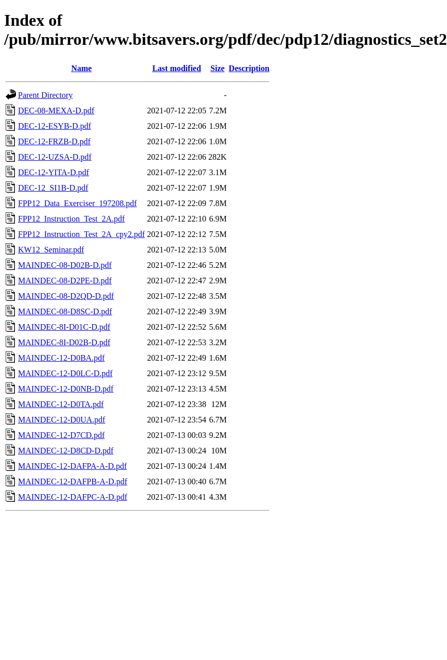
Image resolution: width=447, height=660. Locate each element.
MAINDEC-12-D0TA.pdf (61, 404)
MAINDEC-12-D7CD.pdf (61, 435)
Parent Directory (45, 95)
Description (249, 68)
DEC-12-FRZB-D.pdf (54, 141)
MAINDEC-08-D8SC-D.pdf (65, 311)
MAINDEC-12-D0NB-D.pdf (65, 388)
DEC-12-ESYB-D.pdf (54, 126)
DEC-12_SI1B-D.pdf (53, 187)
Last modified (176, 68)
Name (81, 68)
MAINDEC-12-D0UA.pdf (61, 419)
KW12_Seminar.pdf (51, 249)
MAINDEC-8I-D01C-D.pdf (64, 327)
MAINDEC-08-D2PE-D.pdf (65, 280)
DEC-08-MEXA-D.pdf (56, 110)
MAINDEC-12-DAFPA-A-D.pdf (72, 466)
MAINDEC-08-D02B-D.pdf (65, 265)
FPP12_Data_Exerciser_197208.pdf (77, 203)
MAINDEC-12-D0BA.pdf (61, 357)
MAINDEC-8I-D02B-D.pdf (64, 342)
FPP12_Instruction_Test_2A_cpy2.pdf (81, 234)
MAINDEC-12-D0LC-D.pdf (65, 373)
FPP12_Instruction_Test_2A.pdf (71, 218)
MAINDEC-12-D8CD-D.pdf (65, 450)
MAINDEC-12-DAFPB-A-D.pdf (72, 481)
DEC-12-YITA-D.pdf (53, 172)
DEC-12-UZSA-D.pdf (55, 157)
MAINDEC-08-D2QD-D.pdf (66, 296)
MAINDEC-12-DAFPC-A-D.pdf (72, 497)
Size (218, 68)
